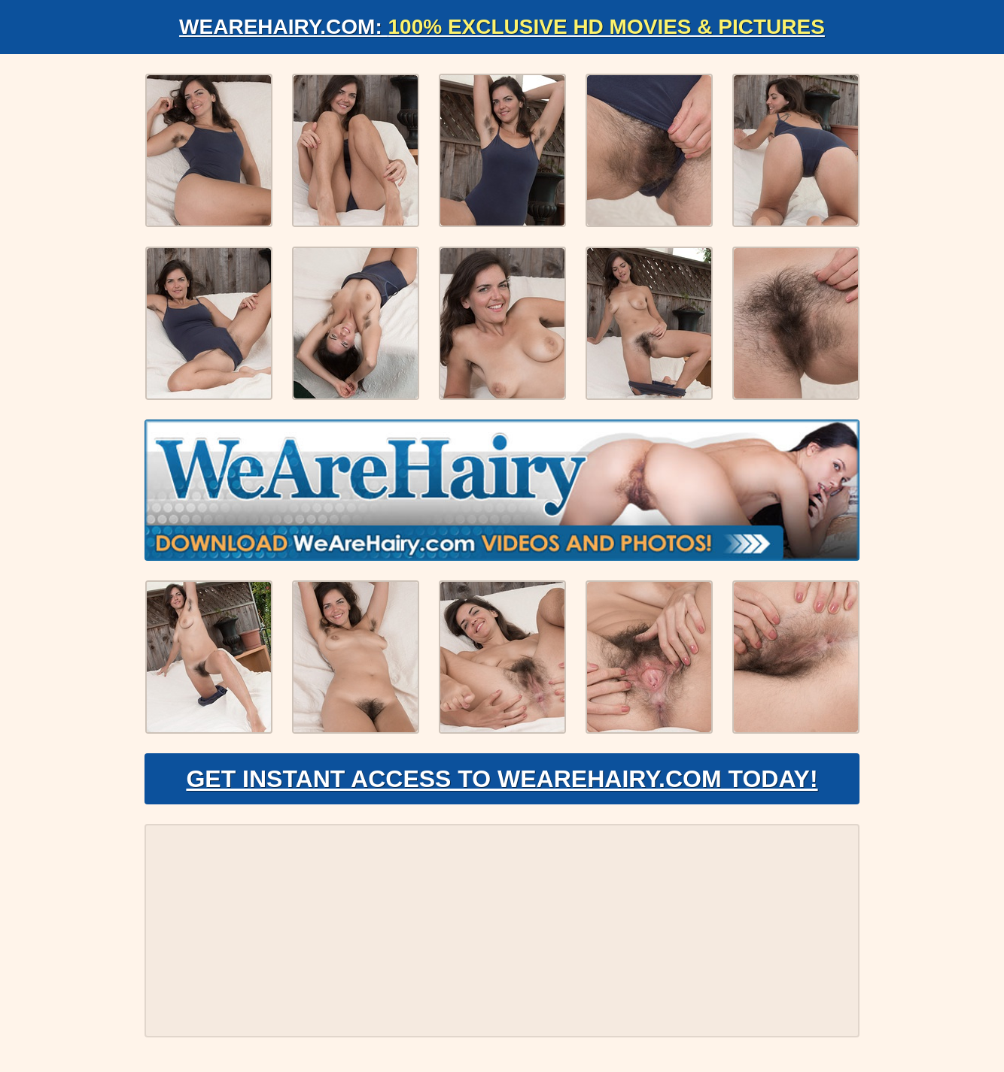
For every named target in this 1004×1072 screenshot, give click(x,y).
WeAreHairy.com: (502, 26)
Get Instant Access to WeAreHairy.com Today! (501, 778)
